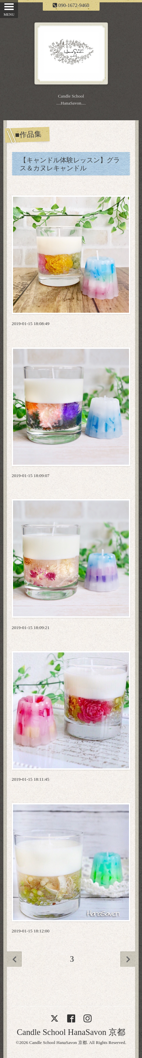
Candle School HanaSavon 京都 (71, 1032)
